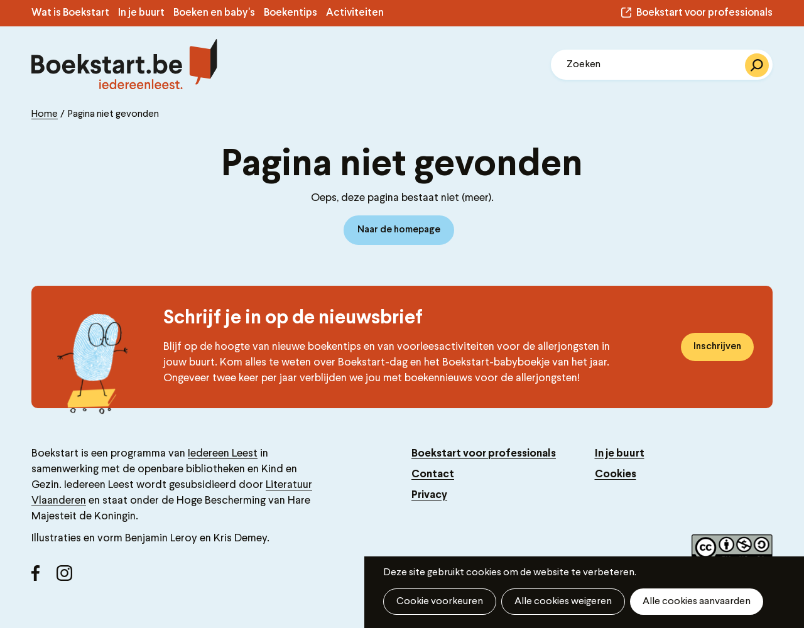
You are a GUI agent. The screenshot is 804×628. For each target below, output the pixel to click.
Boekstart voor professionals (704, 13)
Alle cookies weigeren (563, 602)
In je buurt (141, 13)
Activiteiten (355, 13)
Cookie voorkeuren (439, 602)
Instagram (69, 577)
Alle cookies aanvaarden (697, 602)
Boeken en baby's (214, 13)
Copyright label (732, 548)
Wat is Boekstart (70, 13)
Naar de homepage (398, 229)
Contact (432, 474)
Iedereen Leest (223, 453)
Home (44, 114)
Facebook (44, 577)
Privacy (429, 495)
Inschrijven (717, 346)
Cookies (615, 474)
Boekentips (290, 13)
